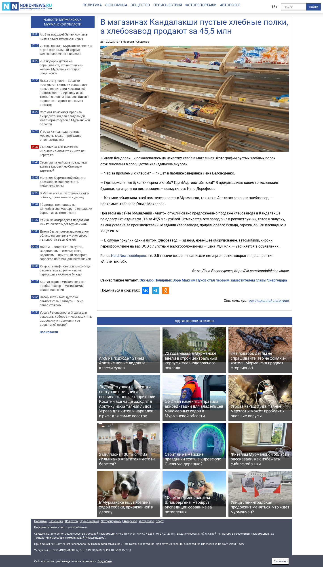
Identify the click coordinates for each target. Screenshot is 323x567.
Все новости (49, 332)
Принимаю (280, 561)
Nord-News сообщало (128, 255)
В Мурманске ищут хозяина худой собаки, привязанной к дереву (64, 195)
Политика (92, 4)
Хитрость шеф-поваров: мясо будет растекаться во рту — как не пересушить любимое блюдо (66, 270)
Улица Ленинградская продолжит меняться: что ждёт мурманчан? (64, 222)
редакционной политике (269, 300)
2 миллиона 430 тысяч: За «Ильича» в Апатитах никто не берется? (62, 151)
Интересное (146, 521)
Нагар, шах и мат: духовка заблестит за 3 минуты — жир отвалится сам (61, 301)
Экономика (116, 4)
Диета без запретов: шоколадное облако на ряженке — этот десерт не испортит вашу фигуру (64, 235)
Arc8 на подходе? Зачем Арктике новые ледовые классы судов (63, 36)
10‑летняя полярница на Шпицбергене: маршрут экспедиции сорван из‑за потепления (66, 209)
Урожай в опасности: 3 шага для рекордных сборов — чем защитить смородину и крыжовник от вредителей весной (66, 319)
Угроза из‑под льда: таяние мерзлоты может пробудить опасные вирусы (60, 136)
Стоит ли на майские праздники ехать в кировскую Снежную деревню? (63, 166)
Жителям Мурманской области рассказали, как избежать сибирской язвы (62, 182)
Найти (313, 7)
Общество (140, 4)
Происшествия (167, 4)
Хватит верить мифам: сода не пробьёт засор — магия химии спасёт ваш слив (62, 286)
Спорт (160, 521)
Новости (128, 41)
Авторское (230, 4)
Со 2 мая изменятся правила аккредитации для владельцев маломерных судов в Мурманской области (65, 118)
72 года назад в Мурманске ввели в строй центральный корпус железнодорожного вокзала (66, 50)
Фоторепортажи (201, 4)
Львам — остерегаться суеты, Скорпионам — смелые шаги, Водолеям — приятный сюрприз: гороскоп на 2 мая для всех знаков (65, 253)
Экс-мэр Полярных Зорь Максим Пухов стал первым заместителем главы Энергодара (213, 280)
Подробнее (104, 561)
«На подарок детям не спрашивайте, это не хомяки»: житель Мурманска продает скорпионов (61, 67)
